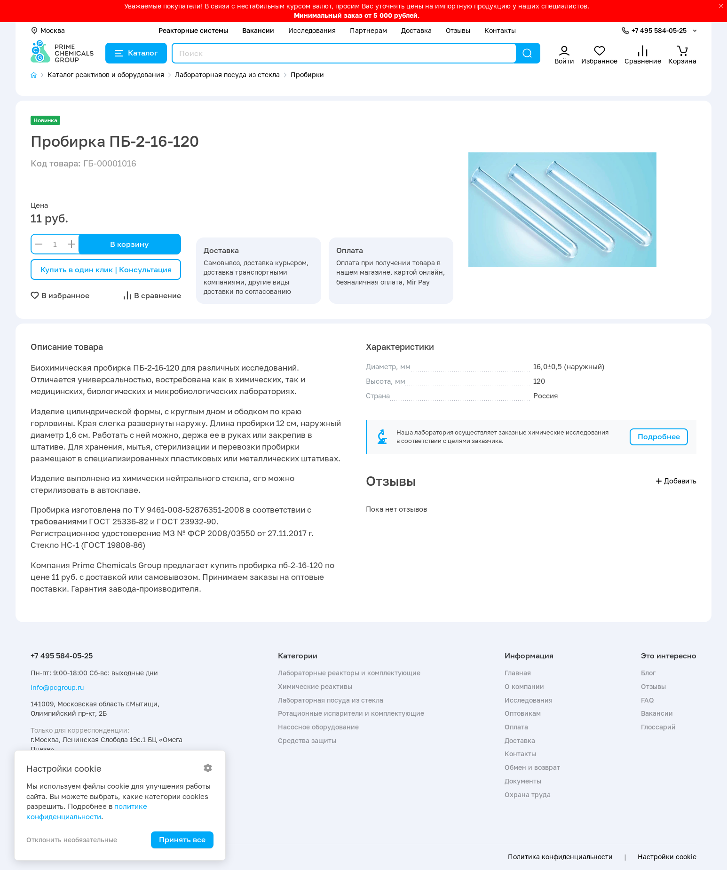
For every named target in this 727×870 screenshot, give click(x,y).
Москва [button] (48, 30)
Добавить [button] (676, 480)
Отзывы (458, 30)
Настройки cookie (667, 857)
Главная (518, 673)
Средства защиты (307, 740)
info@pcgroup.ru (57, 687)
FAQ (647, 700)
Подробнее (659, 436)
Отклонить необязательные (71, 840)
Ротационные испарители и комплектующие (351, 713)
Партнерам (368, 30)
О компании (524, 686)
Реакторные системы (193, 30)
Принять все (182, 839)
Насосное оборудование (318, 727)
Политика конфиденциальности (560, 857)
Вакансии (258, 30)
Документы (523, 781)
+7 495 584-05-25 (659, 30)
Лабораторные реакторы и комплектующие (349, 673)
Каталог (136, 52)
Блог (648, 673)
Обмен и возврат (532, 767)
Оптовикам (523, 713)
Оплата (516, 727)
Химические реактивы (315, 686)
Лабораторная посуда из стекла (330, 700)
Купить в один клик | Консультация (106, 269)
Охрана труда (528, 795)
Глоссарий (658, 727)
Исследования (312, 30)
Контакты (500, 30)
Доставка (416, 30)
